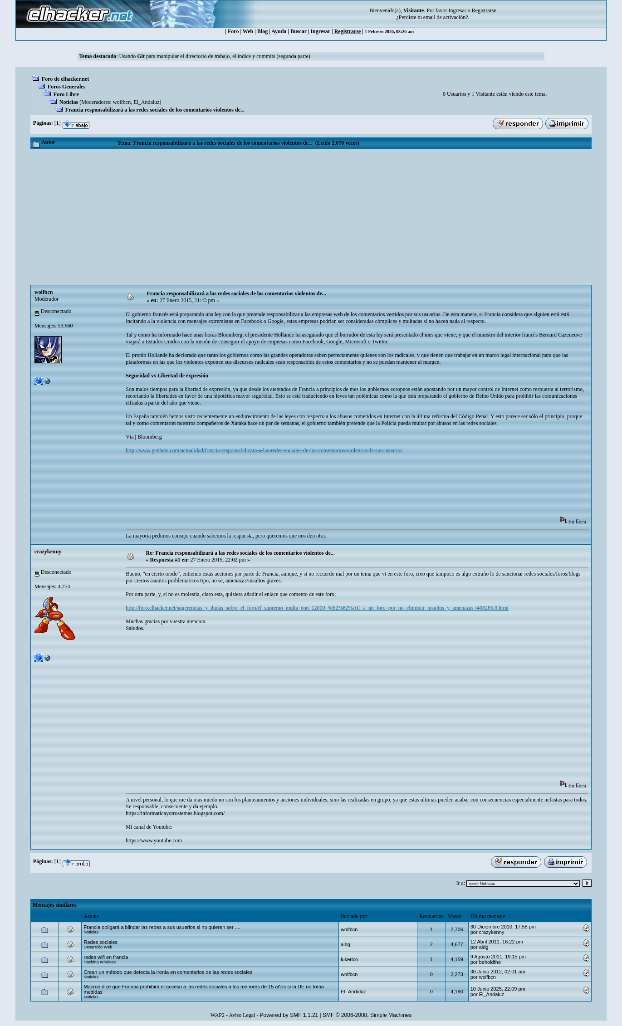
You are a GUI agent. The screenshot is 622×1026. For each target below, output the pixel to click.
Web (248, 31)
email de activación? (445, 17)
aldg (345, 944)
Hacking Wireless (99, 962)
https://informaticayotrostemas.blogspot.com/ (175, 813)
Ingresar (457, 10)
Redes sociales (100, 942)
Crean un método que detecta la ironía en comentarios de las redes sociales (167, 972)
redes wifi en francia (105, 957)
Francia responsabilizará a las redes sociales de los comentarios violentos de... (155, 110)
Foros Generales (66, 86)
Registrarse (347, 31)
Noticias (68, 102)
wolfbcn (122, 102)
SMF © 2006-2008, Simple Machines (367, 1015)
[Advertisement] (311, 216)
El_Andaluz (146, 102)
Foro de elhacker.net (65, 79)
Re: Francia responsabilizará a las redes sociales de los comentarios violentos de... (240, 553)
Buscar (298, 31)
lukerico (349, 959)
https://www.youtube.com (154, 840)
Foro (233, 31)
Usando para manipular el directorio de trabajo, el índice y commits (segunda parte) (214, 56)
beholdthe (490, 962)
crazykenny (47, 551)
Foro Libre (66, 94)
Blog (262, 31)
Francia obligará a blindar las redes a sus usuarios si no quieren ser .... (161, 927)
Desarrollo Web (97, 947)
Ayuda (278, 31)
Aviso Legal (242, 1015)
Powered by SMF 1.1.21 (289, 1015)
